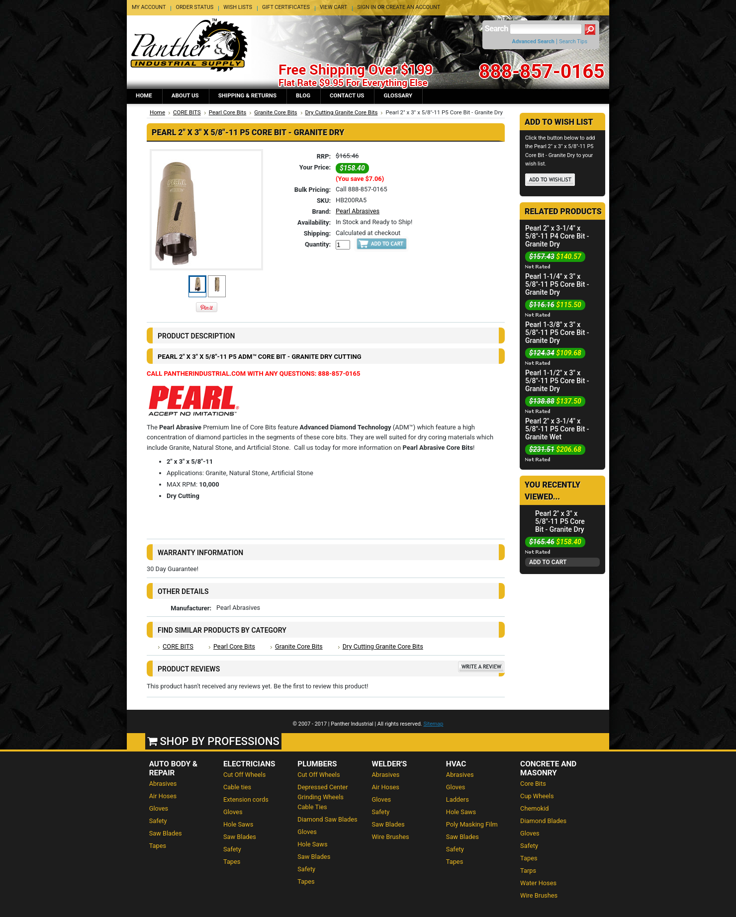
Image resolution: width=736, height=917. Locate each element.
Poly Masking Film (472, 824)
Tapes (157, 845)
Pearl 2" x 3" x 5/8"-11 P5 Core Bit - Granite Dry (560, 521)
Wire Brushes (390, 836)
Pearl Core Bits (228, 112)
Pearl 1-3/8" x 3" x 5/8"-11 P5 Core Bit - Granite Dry (557, 332)
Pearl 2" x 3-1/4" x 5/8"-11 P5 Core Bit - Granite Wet (557, 429)
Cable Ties (312, 807)
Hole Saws (238, 824)
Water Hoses (538, 883)
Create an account (413, 7)
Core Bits (533, 783)
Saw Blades (165, 833)
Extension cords (246, 799)
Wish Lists (237, 7)
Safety (158, 821)
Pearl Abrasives (357, 211)
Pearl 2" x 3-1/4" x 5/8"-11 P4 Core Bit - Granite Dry (557, 236)
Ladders (457, 799)
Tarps (528, 870)
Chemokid (534, 808)
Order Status (194, 7)
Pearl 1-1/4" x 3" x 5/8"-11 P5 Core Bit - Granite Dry (557, 284)
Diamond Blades (543, 821)
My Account (149, 7)
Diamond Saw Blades (327, 819)
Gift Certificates (286, 7)
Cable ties (237, 787)
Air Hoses (163, 796)
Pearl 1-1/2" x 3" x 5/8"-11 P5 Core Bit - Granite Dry (557, 381)
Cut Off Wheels (244, 774)
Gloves (159, 808)
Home (157, 112)
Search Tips (573, 41)
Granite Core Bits (275, 112)
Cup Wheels (536, 796)
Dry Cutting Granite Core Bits (341, 112)
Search (496, 28)
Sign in (366, 7)
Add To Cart (547, 562)
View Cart (333, 7)
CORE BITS (187, 112)
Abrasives (163, 783)
